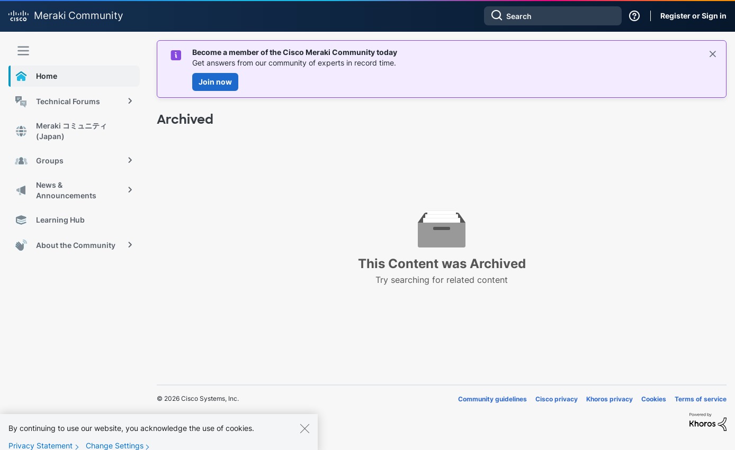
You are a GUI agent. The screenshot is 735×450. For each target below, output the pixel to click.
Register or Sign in (693, 15)
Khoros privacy (609, 399)
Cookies (653, 399)
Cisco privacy (556, 399)
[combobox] (553, 15)
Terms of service (701, 399)
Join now (215, 81)
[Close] (304, 435)
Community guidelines (492, 399)
